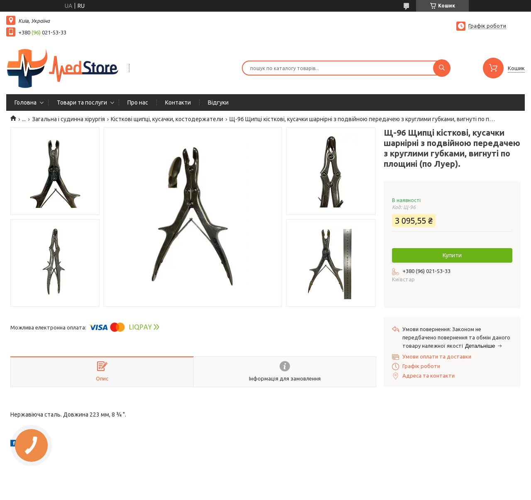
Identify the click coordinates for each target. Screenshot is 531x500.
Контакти (178, 102)
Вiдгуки (218, 102)
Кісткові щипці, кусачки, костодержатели (167, 119)
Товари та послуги (82, 102)
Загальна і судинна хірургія (68, 119)
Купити (452, 255)
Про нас (137, 102)
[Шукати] (442, 68)
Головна (26, 102)
